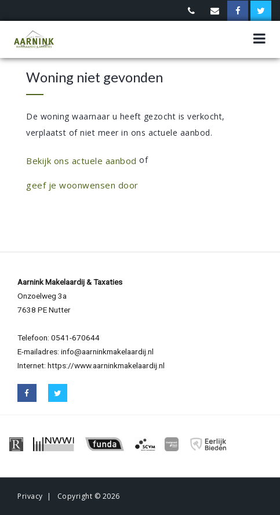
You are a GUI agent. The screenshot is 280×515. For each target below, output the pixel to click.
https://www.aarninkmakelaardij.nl (106, 365)
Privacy (30, 496)
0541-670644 (75, 337)
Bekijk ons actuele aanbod (81, 160)
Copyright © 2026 (88, 496)
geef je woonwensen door (82, 185)
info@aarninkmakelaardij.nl (107, 351)
